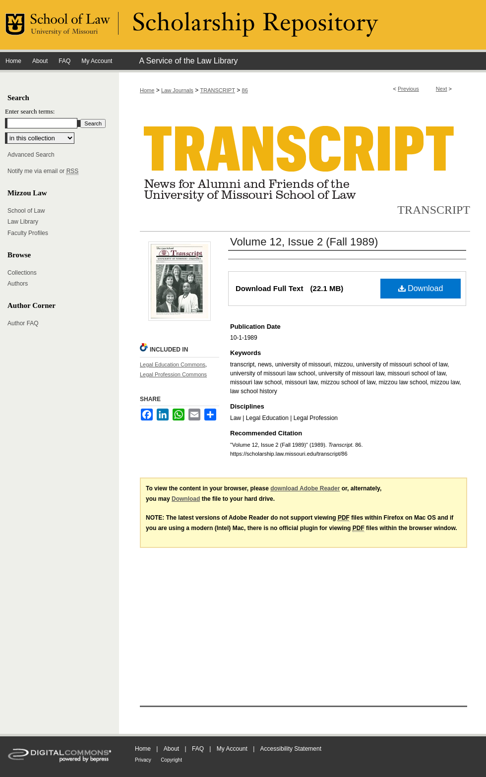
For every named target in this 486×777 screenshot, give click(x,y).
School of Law (26, 210)
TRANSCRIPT (217, 90)
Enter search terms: (30, 111)
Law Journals (177, 90)
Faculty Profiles (27, 233)
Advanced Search (31, 154)
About (171, 748)
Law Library (22, 221)
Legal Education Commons (172, 364)
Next (441, 89)
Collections (22, 272)
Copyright (171, 760)
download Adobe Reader (305, 488)
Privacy (143, 760)
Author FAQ (23, 323)
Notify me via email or (42, 171)
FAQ (198, 748)
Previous (408, 89)
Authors (17, 283)
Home (147, 90)
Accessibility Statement (290, 748)
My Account (232, 748)
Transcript (433, 209)
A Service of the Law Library (188, 61)
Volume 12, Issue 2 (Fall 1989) (304, 242)
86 (245, 90)
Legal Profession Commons (173, 374)
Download (420, 288)
